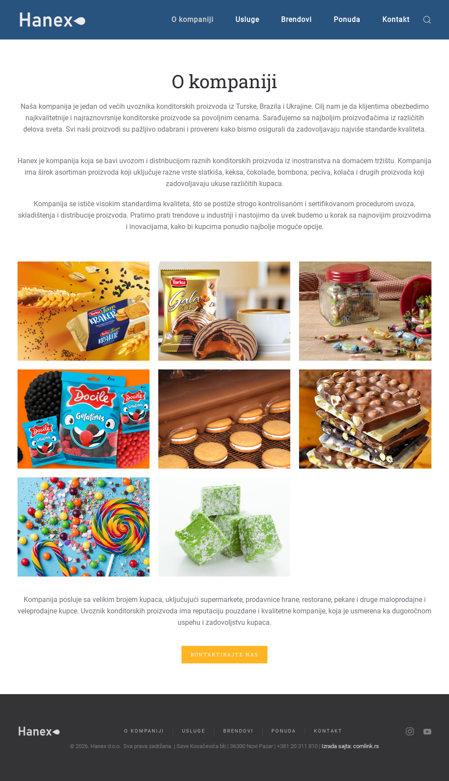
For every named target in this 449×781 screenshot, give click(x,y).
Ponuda (347, 19)
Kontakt (396, 19)
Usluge (247, 19)
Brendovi (296, 19)
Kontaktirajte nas (224, 654)
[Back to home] (53, 19)
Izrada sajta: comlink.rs (349, 746)
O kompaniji (192, 19)
